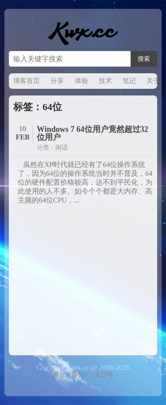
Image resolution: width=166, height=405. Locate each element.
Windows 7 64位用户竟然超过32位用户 (92, 133)
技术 (105, 80)
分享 (57, 80)
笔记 (129, 80)
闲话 (61, 147)
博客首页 (26, 80)
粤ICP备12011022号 (83, 374)
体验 (81, 80)
